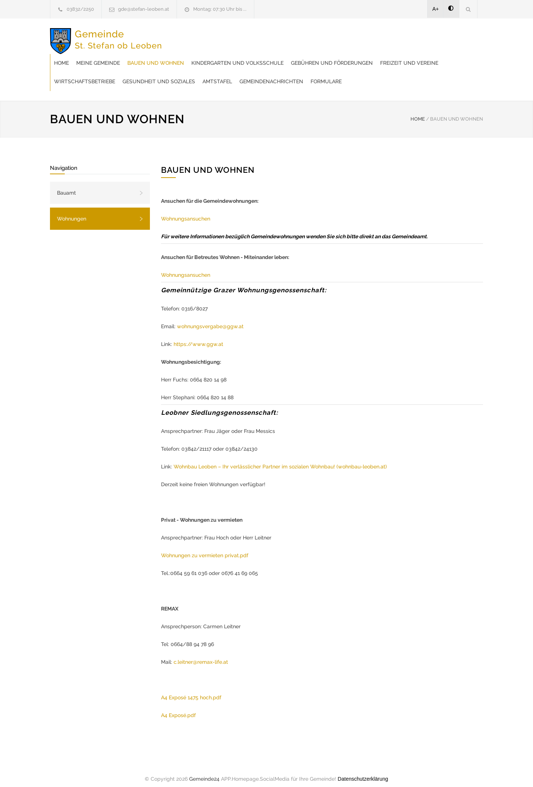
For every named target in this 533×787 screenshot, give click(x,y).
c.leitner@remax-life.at (201, 654)
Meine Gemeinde (216, 37)
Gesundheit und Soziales (432, 55)
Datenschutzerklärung (363, 771)
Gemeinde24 (204, 771)
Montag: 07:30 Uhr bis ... (220, 9)
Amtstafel (187, 74)
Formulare (296, 74)
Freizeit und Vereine (291, 55)
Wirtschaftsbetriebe (357, 55)
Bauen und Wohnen (274, 37)
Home (179, 37)
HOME (417, 111)
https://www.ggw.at (198, 337)
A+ (435, 9)
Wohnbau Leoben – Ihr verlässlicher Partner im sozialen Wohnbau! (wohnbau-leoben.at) (280, 459)
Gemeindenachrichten (241, 74)
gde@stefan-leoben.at (143, 9)
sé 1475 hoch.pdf (201, 690)
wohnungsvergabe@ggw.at (210, 319)
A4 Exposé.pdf (178, 708)
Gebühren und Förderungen (213, 55)
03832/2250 (80, 9)
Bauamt (66, 185)
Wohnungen (71, 211)
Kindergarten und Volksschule (356, 37)
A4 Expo (171, 690)
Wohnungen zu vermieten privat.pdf (204, 548)
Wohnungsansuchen (185, 211)
